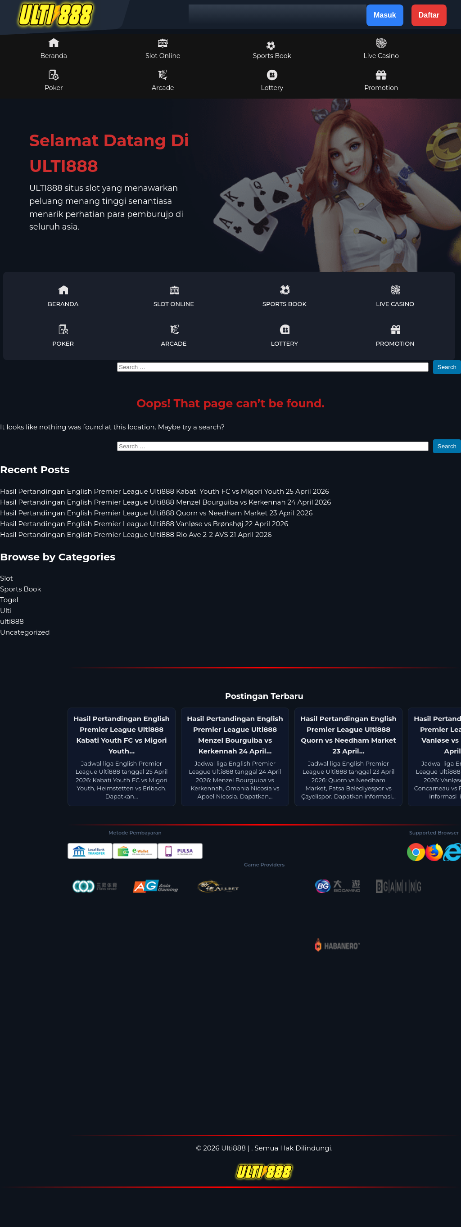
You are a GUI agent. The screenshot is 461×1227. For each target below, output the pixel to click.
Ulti (6, 610)
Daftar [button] (429, 15)
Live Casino (381, 48)
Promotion (381, 80)
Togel (9, 599)
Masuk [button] (385, 15)
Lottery (272, 80)
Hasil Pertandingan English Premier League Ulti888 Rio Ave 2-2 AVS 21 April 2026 (135, 534)
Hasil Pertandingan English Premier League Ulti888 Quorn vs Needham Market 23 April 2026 (156, 513)
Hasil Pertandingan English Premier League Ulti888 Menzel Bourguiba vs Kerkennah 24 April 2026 (165, 502)
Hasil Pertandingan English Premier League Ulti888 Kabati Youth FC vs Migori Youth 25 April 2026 (164, 491)
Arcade (163, 80)
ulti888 (12, 621)
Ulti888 (233, 1148)
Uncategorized (25, 632)
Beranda (54, 48)
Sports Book (272, 50)
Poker (54, 80)
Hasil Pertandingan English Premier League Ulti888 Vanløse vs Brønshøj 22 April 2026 (144, 523)
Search (447, 367)
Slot (6, 578)
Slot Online (162, 48)
